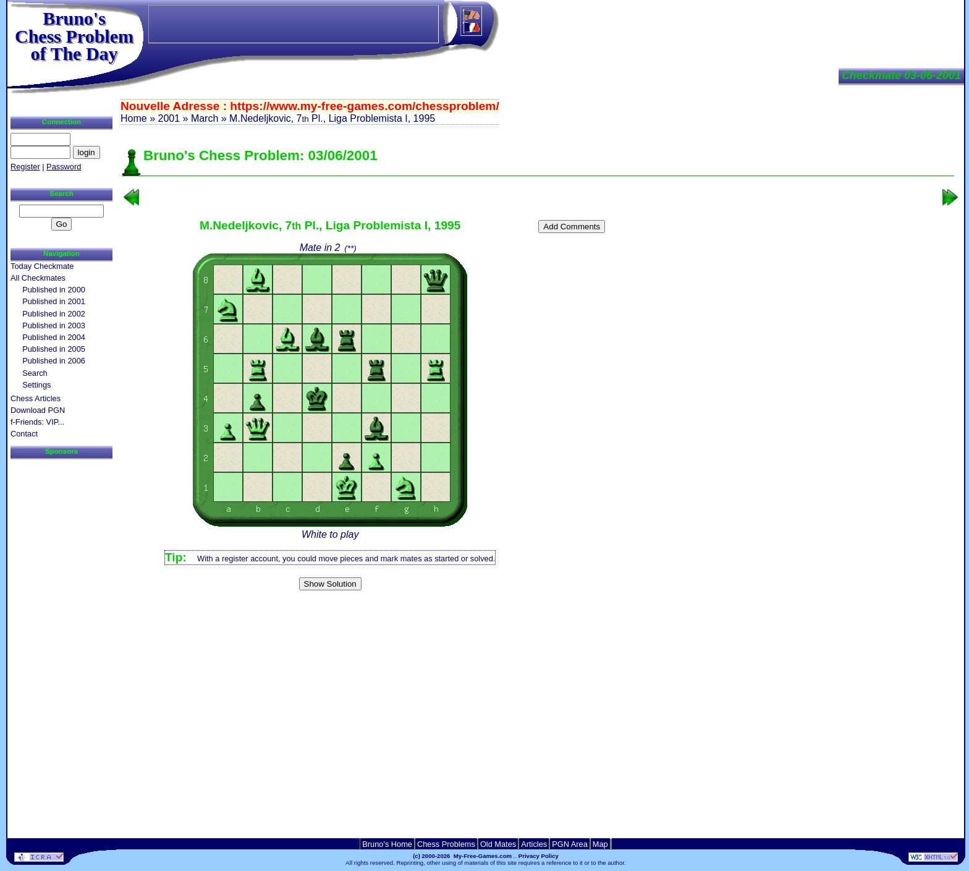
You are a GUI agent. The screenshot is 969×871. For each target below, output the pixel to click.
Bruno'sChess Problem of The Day (74, 36)
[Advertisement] (538, 614)
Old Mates (498, 844)
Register (25, 166)
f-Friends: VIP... (37, 422)
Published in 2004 (53, 337)
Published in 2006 (53, 360)
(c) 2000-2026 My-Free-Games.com (462, 855)
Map (600, 844)
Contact (24, 433)
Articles (534, 844)
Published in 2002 (53, 313)
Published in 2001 (53, 301)
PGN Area (570, 844)
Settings (36, 384)
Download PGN (38, 410)
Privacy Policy (538, 855)
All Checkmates (38, 278)
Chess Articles (36, 398)
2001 (169, 118)
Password (63, 166)
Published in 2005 (53, 349)
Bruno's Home (387, 844)
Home (134, 118)
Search (35, 373)
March (204, 118)
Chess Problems (446, 844)
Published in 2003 (53, 325)
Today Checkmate (42, 266)
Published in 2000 (53, 289)
